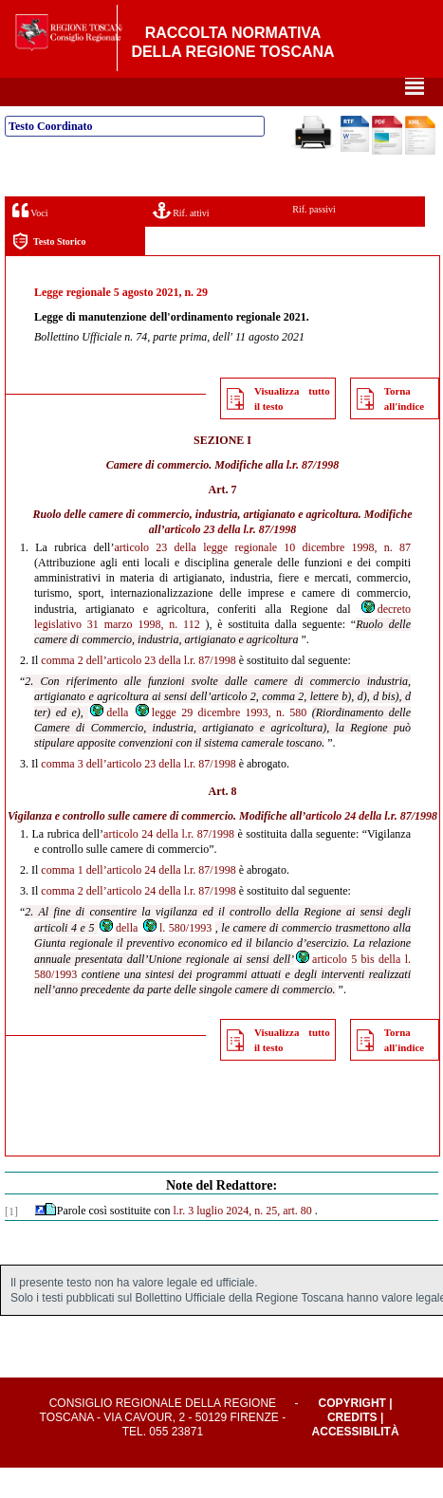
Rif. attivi (181, 240)
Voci (29, 240)
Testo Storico (48, 272)
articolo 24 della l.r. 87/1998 (371, 846)
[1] (11, 1241)
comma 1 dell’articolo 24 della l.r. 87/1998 (138, 900)
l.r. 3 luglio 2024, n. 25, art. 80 (242, 1241)
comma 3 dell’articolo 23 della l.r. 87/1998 (138, 794)
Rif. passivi (314, 239)
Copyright (352, 1433)
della (108, 742)
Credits (352, 1447)
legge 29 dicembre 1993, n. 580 (220, 742)
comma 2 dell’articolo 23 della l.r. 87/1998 (138, 690)
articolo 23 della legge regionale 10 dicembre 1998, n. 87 (262, 577)
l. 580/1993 (176, 958)
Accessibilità (355, 1462)
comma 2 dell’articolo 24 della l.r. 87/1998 (138, 921)
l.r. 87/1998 (313, 495)
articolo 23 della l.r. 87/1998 (231, 559)
